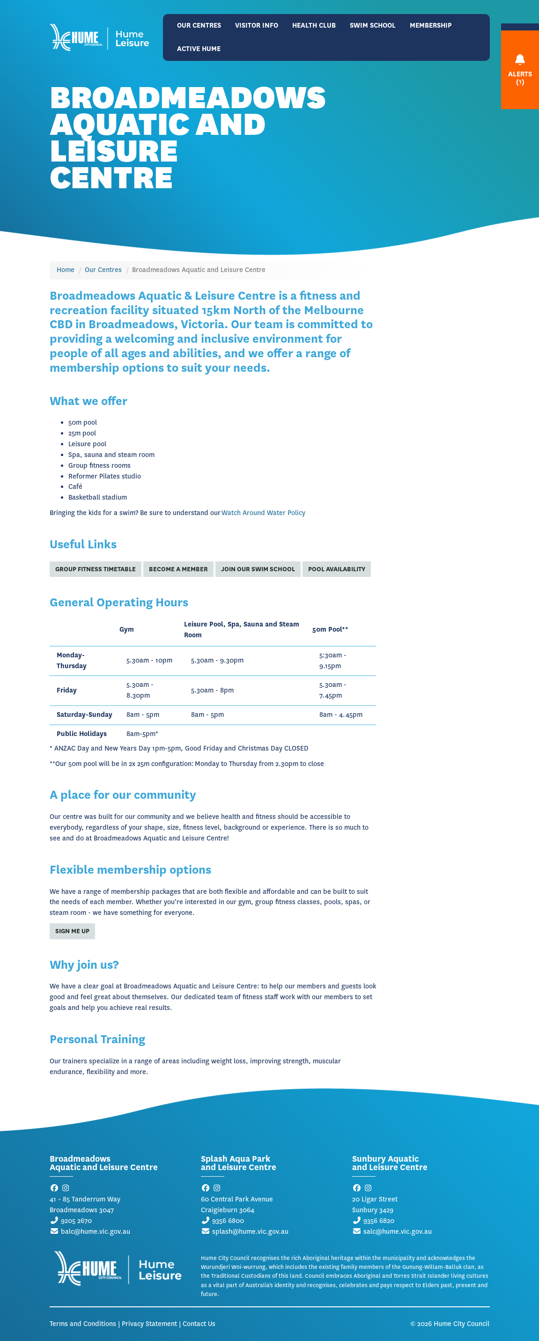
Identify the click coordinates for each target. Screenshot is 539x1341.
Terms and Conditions (83, 1323)
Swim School (373, 25)
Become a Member (178, 569)
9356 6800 (228, 1220)
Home (65, 269)
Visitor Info (256, 25)
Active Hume (199, 48)
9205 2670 (76, 1220)
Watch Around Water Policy (263, 512)
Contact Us (199, 1323)
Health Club (314, 25)
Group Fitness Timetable (95, 569)
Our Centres (199, 25)
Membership (431, 25)
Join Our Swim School (258, 569)
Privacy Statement (149, 1323)
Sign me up (72, 931)
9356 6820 (378, 1220)
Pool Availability (336, 569)
